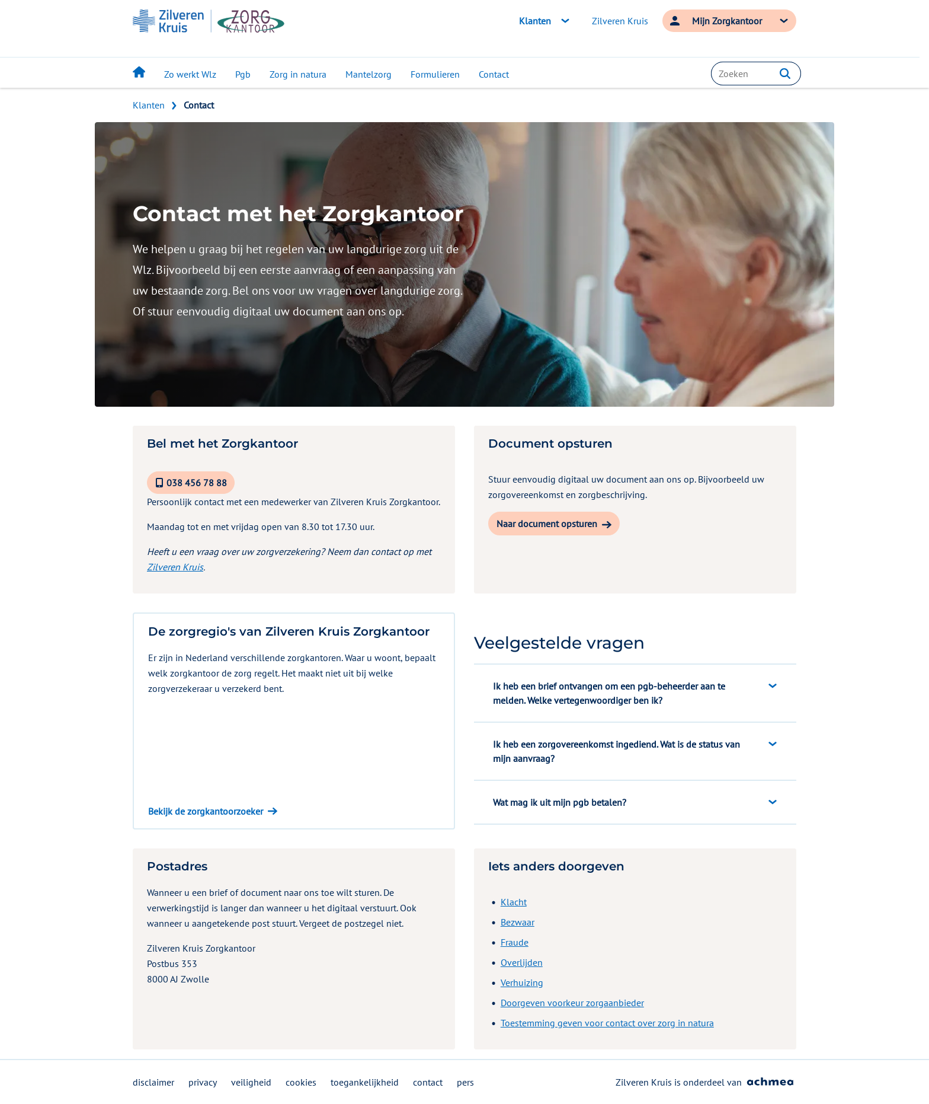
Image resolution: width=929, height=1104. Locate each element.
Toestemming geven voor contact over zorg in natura (607, 1023)
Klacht (514, 902)
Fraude (514, 942)
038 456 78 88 (196, 483)
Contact (494, 74)
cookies (301, 1082)
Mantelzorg (368, 74)
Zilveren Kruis (620, 21)
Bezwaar (517, 922)
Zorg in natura (298, 74)
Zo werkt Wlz (190, 74)
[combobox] (756, 73)
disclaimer (153, 1082)
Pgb (243, 74)
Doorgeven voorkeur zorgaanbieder (572, 1003)
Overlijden (522, 962)
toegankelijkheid (365, 1082)
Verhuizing (522, 982)
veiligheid (251, 1082)
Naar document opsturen (546, 523)
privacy (202, 1082)
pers (465, 1082)
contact (428, 1082)
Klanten (149, 105)
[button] (785, 73)
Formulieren (435, 74)
